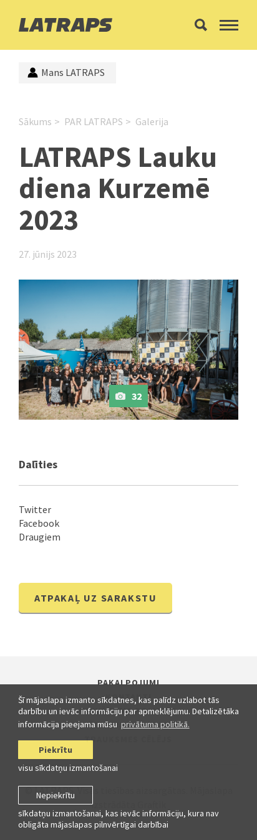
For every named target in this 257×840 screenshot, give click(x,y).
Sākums (35, 121)
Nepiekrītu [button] (55, 795)
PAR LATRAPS (93, 121)
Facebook (39, 523)
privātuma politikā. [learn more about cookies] (155, 724)
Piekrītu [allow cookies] (55, 749)
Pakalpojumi (128, 682)
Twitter (35, 509)
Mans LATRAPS (66, 72)
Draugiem (40, 537)
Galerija (151, 121)
